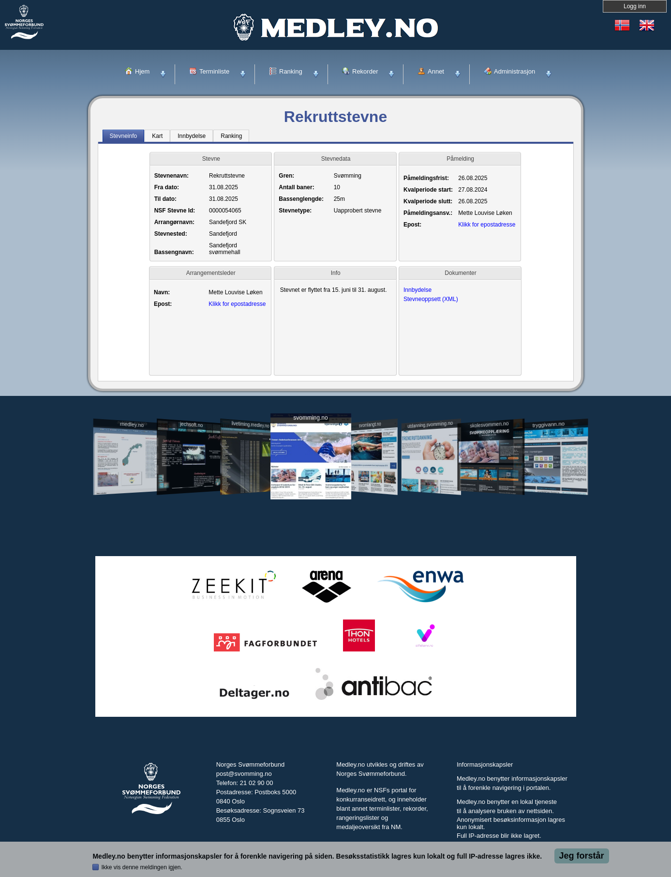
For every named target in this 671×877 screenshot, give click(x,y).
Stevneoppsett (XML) (430, 299)
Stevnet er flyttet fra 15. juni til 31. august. (335, 291)
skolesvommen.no (489, 497)
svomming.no (310, 490)
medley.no (132, 497)
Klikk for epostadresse (486, 224)
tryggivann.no (548, 497)
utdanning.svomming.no (430, 497)
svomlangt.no (370, 497)
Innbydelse (417, 290)
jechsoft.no (191, 497)
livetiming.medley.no (250, 497)
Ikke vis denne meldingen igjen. (141, 867)
